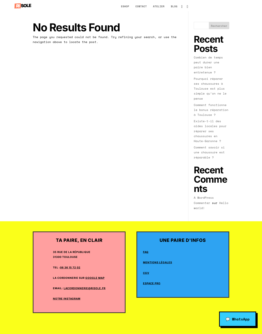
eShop (125, 6)
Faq (145, 252)
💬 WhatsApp (238, 318)
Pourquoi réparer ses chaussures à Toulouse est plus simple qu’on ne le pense (210, 88)
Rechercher (219, 26)
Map (101, 277)
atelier (158, 6)
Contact (141, 6)
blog (174, 6)
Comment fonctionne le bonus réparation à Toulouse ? (211, 110)
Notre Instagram (66, 298)
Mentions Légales (157, 262)
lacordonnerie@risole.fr (85, 288)
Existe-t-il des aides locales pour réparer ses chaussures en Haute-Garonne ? (210, 131)
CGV (146, 272)
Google (91, 277)
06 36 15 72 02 (70, 267)
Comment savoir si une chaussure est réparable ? (209, 152)
